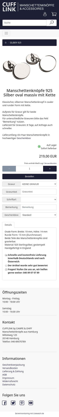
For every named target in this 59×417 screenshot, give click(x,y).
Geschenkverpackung (13, 364)
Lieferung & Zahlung (13, 371)
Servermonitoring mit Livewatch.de (29, 413)
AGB (4, 374)
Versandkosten (50, 163)
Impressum (8, 377)
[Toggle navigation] (6, 33)
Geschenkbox (24, 138)
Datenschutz (8, 384)
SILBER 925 (15, 42)
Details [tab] (8, 224)
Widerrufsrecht (10, 381)
